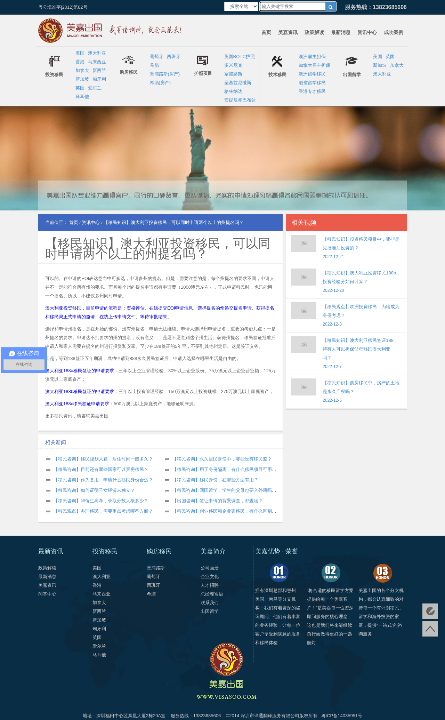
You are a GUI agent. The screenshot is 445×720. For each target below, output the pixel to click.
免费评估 (430, 611)
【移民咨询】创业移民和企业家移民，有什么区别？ (224, 511)
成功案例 (393, 32)
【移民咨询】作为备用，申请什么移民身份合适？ (103, 479)
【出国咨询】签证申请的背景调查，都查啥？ (217, 500)
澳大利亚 (97, 53)
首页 (266, 32)
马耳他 (82, 96)
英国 (79, 87)
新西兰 (99, 70)
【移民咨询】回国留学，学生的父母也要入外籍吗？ (224, 490)
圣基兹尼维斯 (237, 82)
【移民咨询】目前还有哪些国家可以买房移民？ (101, 469)
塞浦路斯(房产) (165, 74)
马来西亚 (97, 61)
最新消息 (340, 32)
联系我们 (210, 602)
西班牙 (173, 56)
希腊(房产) (160, 82)
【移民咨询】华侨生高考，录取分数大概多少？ (101, 500)
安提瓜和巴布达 (240, 100)
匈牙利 (99, 79)
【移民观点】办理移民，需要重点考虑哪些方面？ (103, 511)
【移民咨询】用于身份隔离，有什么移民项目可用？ (224, 469)
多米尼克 (233, 65)
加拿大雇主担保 (314, 65)
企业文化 (210, 576)
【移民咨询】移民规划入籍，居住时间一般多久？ (103, 459)
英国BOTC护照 (239, 56)
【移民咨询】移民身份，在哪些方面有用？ (215, 479)
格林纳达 (233, 91)
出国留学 (210, 611)
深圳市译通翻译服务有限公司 (270, 715)
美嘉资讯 (288, 32)
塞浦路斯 (233, 74)
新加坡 (82, 79)
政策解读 (314, 32)
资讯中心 (367, 32)
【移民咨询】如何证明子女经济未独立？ (94, 490)
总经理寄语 (212, 594)
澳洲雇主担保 (312, 56)
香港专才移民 (312, 91)
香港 (79, 61)
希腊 (154, 65)
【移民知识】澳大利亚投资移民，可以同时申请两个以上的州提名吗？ (157, 248)
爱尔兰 (95, 87)
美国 (79, 53)
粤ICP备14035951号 (342, 715)
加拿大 (82, 70)
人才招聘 (210, 585)
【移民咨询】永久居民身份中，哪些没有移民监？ (222, 459)
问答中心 (47, 594)
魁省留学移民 (312, 82)
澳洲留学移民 (312, 74)
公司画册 (210, 567)
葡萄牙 (156, 56)
